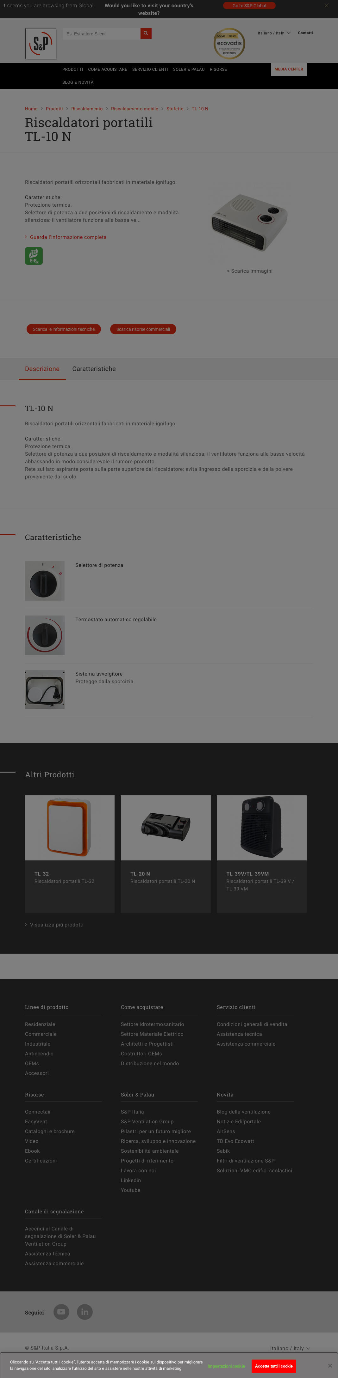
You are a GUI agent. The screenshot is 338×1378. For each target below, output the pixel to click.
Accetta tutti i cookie (274, 1371)
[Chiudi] (330, 1371)
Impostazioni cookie (226, 1371)
